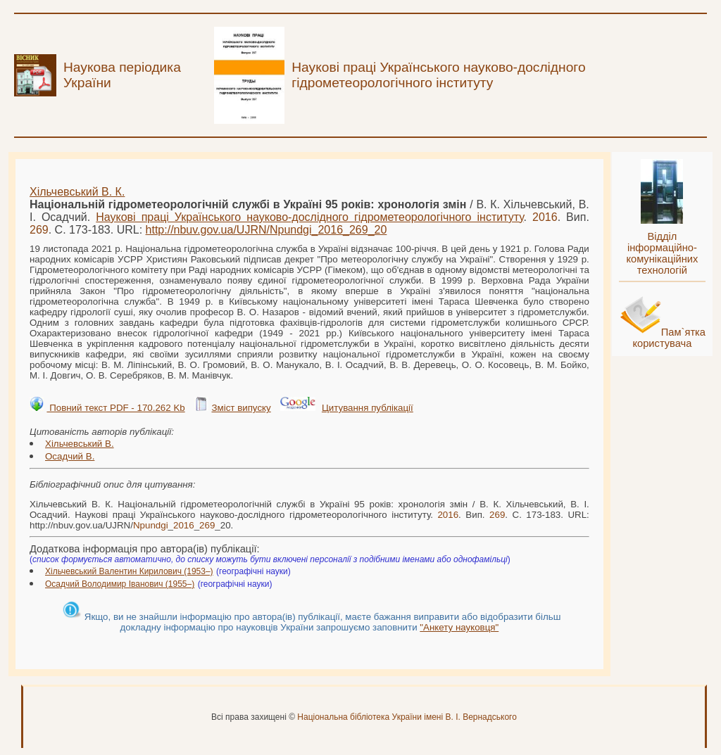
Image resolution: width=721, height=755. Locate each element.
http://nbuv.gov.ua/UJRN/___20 (266, 230)
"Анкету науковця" (459, 627)
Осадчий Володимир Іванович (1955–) (119, 584)
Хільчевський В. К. (77, 192)
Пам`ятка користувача (669, 337)
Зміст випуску (240, 407)
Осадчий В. (69, 456)
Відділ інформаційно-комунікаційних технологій (662, 253)
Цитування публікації (367, 407)
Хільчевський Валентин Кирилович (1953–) (129, 571)
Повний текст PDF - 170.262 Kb (115, 407)
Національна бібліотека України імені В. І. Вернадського (407, 717)
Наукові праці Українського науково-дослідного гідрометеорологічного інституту (309, 217)
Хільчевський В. (79, 443)
